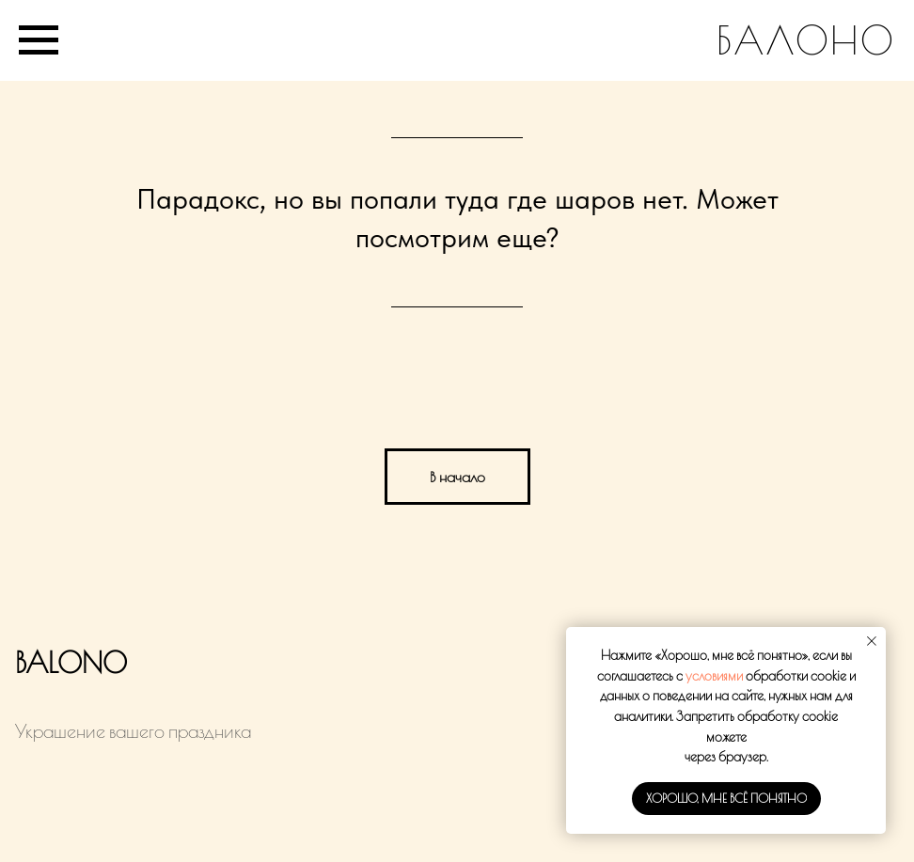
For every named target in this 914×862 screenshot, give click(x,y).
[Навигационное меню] (38, 40)
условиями (714, 675)
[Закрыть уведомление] (871, 641)
